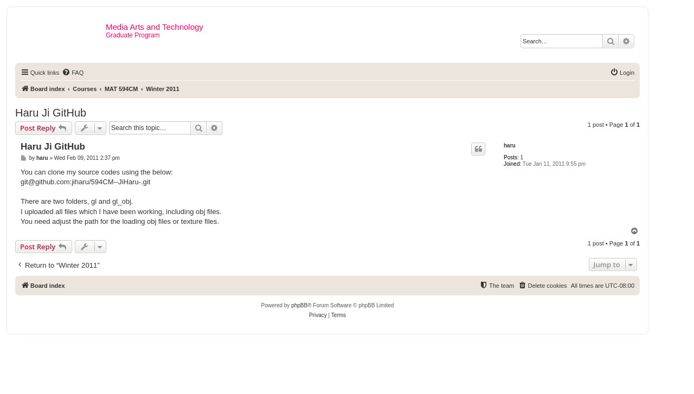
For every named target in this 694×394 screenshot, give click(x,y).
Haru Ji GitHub (50, 113)
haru (510, 145)
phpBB (299, 305)
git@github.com (45, 182)
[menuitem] (72, 72)
